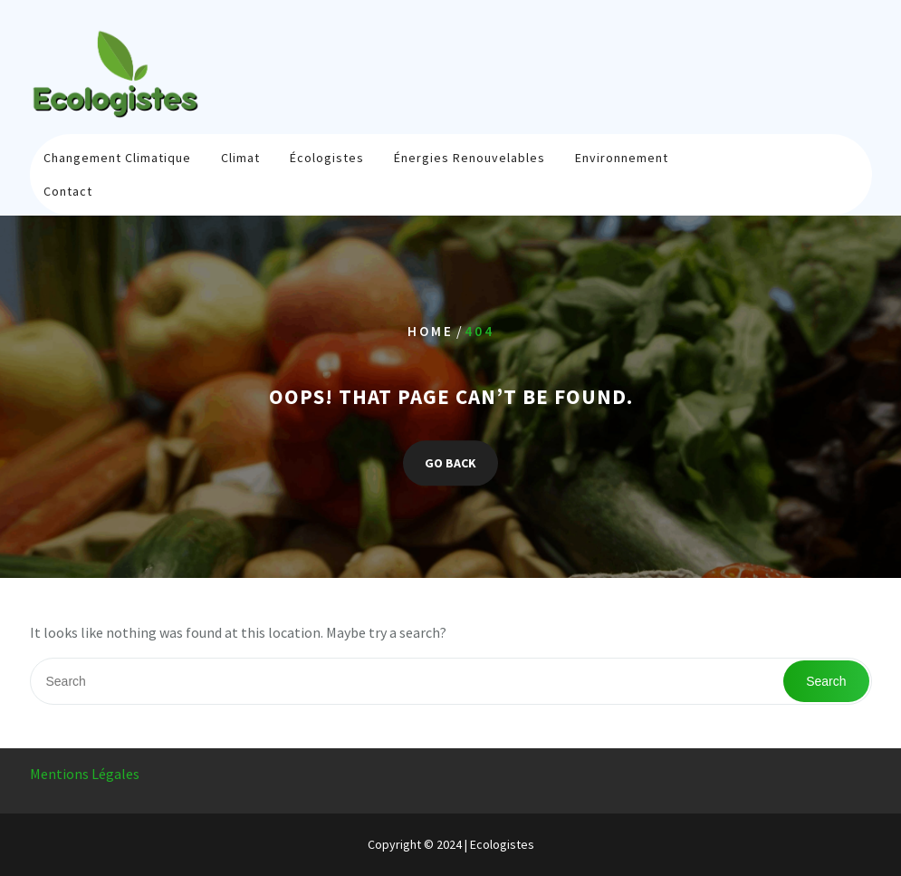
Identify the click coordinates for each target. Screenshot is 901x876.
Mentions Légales (84, 774)
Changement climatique (117, 157)
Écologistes (327, 157)
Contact (67, 191)
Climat (240, 157)
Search (826, 681)
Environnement (621, 157)
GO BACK (450, 464)
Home (430, 331)
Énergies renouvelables (469, 157)
